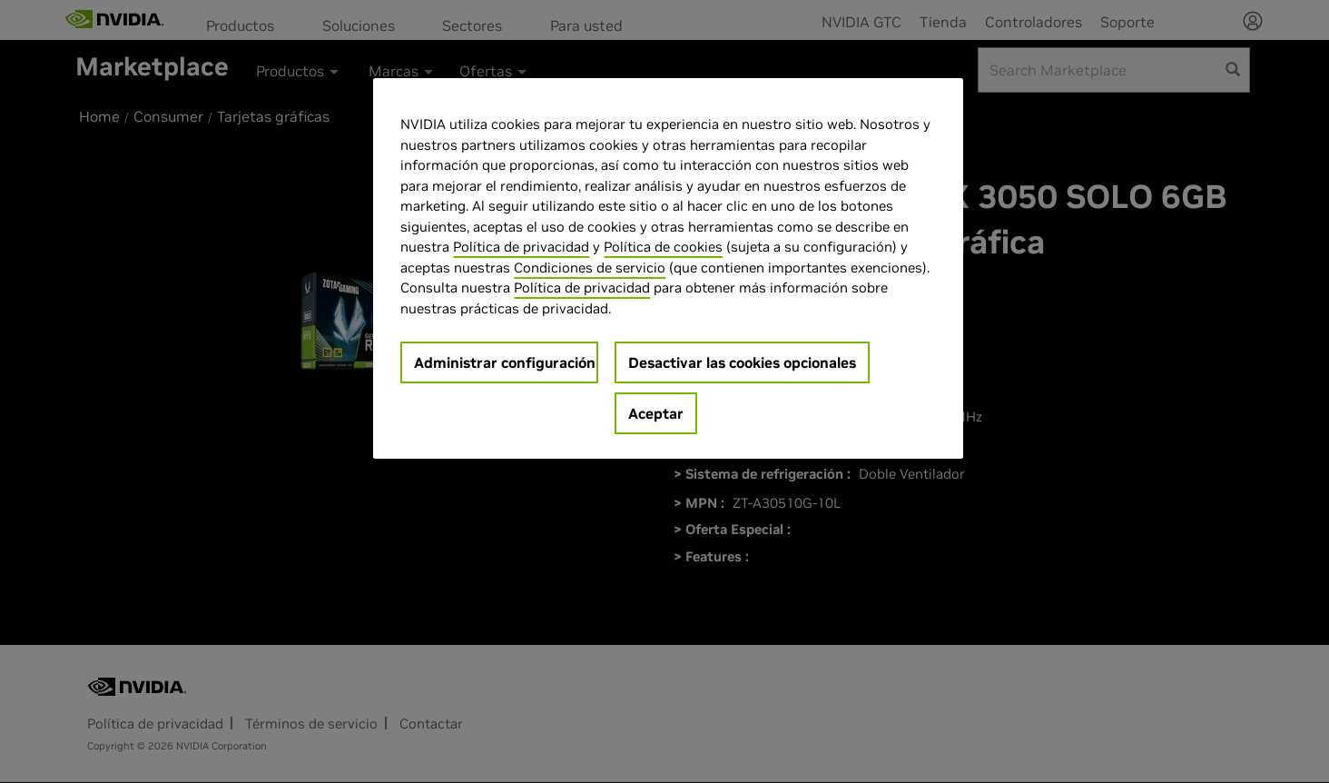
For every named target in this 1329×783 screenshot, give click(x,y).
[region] (668, 268)
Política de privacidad (521, 246)
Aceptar (656, 413)
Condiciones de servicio (589, 267)
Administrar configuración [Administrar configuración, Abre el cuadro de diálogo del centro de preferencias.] (505, 362)
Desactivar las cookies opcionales (742, 362)
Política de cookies (663, 246)
